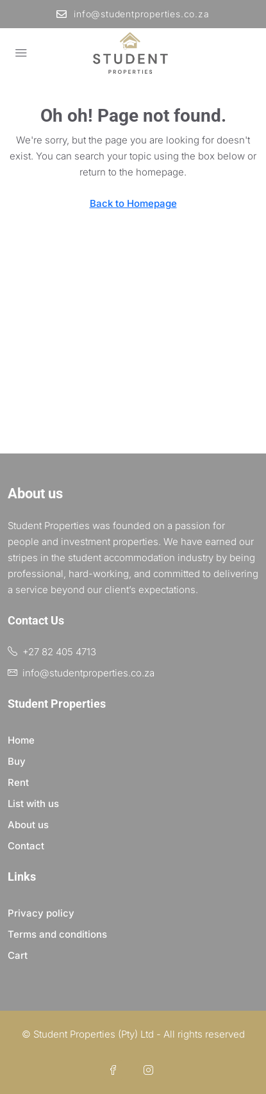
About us (28, 825)
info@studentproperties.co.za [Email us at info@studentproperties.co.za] (88, 673)
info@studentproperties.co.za (132, 13)
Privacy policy (41, 913)
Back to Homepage (133, 203)
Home (21, 740)
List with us (33, 803)
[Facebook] (115, 1071)
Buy (17, 761)
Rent (18, 782)
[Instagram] (150, 1071)
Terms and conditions (57, 934)
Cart (18, 955)
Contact (26, 846)
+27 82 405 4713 (59, 652)
